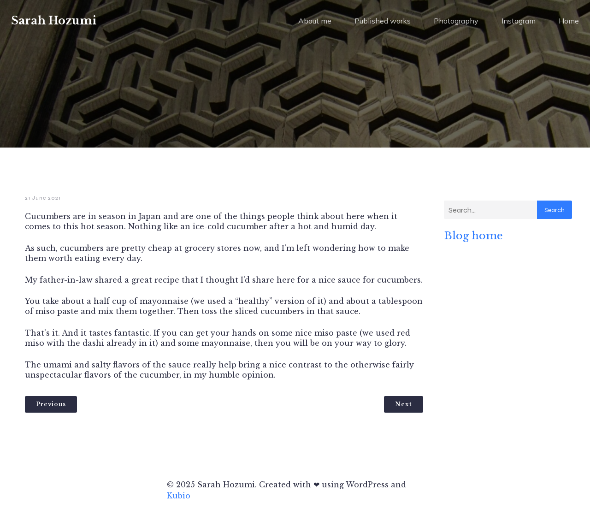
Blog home (473, 235)
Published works (382, 20)
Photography (456, 20)
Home (569, 20)
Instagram (519, 20)
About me (314, 20)
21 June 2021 (43, 198)
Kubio (178, 495)
